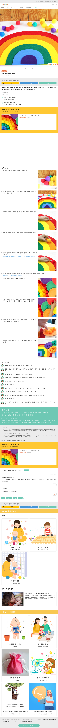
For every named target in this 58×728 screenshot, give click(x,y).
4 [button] (32, 68)
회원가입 (42, 1)
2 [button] (28, 68)
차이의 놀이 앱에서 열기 (29, 725)
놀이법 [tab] (35, 7)
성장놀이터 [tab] (9, 7)
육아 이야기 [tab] (28, 7)
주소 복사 (48, 83)
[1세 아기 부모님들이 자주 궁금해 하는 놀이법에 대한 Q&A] (14, 440)
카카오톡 (8, 83)
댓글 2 (3, 75)
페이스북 (27, 83)
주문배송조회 (48, 1)
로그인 (37, 1)
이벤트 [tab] (21, 7)
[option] (29, 38)
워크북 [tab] (16, 7)
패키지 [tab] (2, 7)
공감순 (51, 474)
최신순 (55, 474)
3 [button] (30, 68)
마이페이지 (54, 1)
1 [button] (25, 68)
